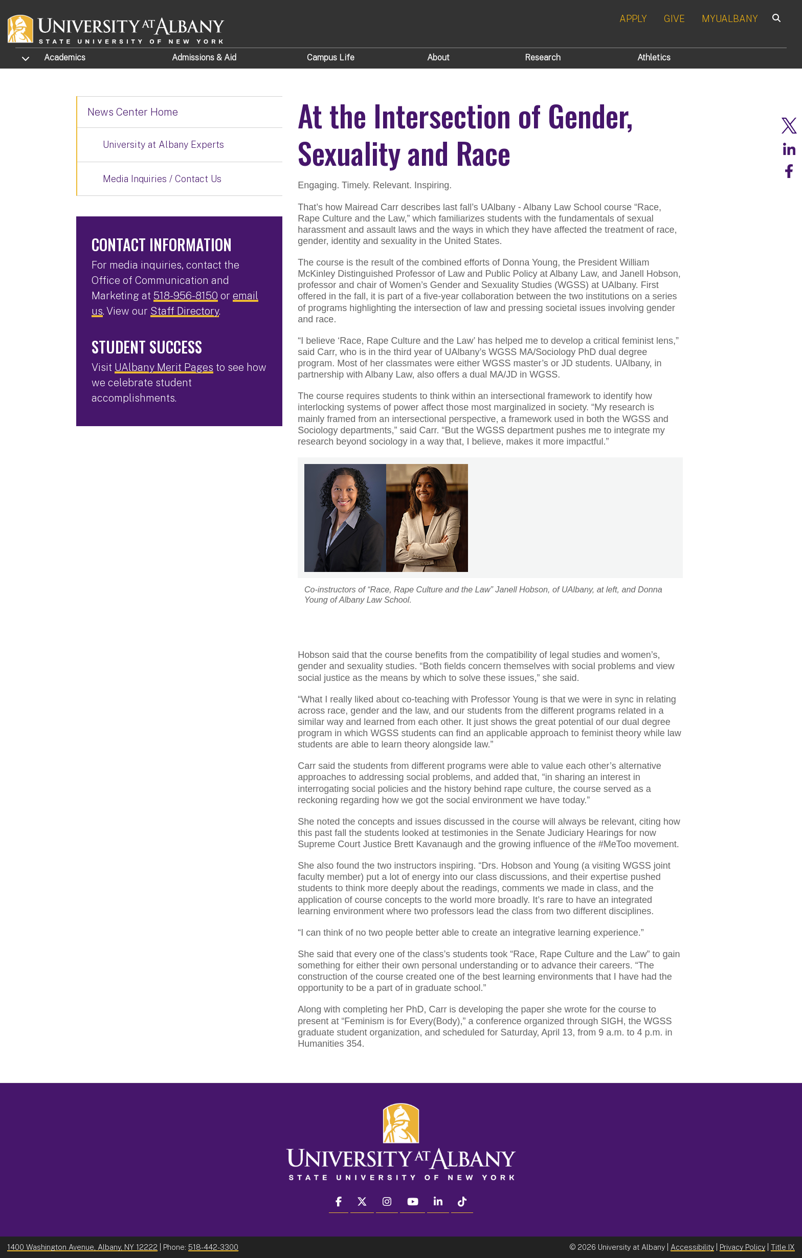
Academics (64, 57)
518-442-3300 (213, 1246)
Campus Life (330, 57)
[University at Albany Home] (117, 28)
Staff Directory (184, 311)
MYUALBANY (730, 18)
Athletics (654, 57)
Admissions (204, 57)
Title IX (783, 1246)
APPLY (633, 18)
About (438, 57)
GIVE (674, 18)
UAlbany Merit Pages (164, 367)
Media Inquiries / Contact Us (162, 178)
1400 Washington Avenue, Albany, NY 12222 (82, 1246)
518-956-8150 (185, 296)
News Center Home (132, 112)
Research (543, 57)
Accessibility (692, 1246)
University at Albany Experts (163, 144)
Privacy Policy (742, 1246)
